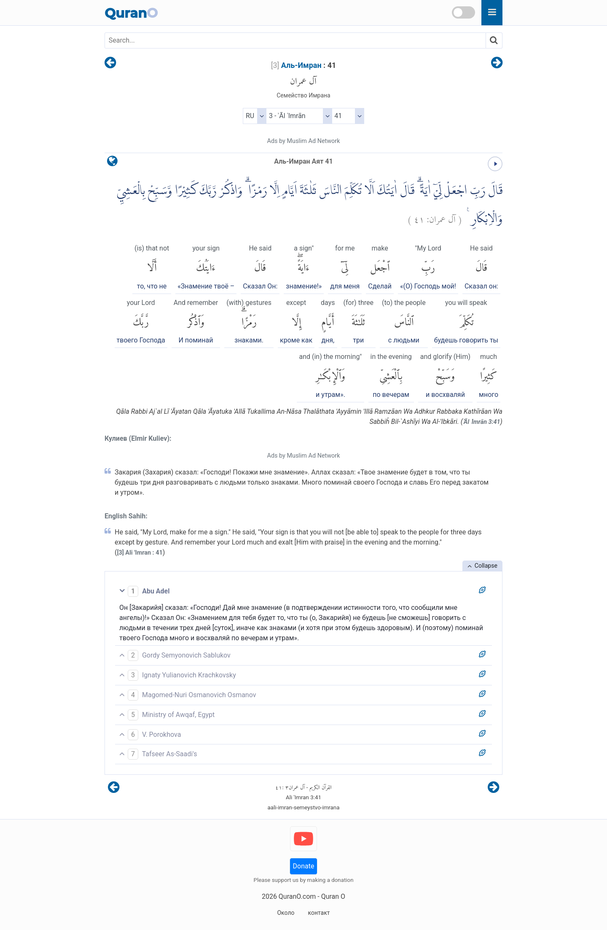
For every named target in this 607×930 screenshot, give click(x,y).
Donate (303, 866)
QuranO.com (297, 896)
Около (285, 912)
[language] (112, 163)
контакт (319, 912)
